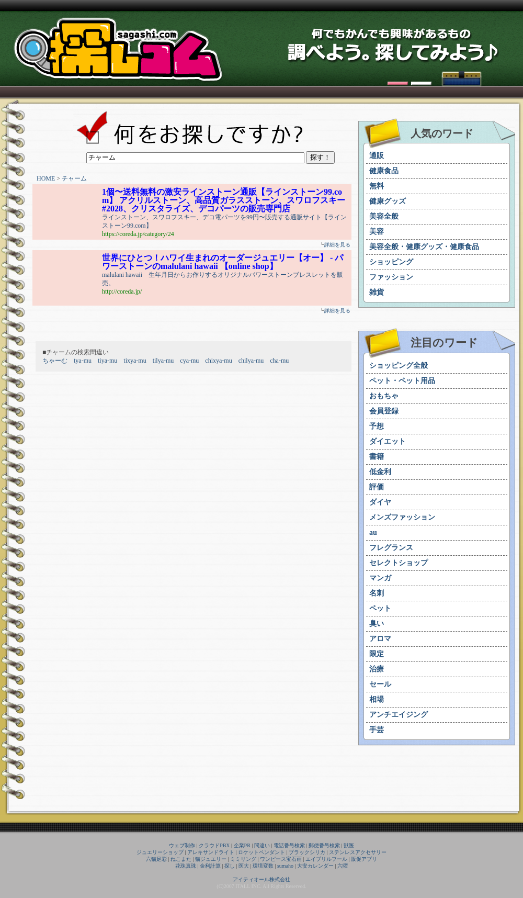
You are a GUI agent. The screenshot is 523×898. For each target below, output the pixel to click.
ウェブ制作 (182, 845)
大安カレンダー (315, 866)
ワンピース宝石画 (281, 859)
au (373, 532)
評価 (376, 487)
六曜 (342, 866)
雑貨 (376, 292)
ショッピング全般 (398, 365)
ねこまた (180, 859)
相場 (376, 699)
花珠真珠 (185, 866)
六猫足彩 (156, 859)
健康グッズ (387, 201)
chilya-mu (251, 360)
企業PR (242, 845)
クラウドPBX (214, 845)
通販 (376, 156)
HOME (46, 178)
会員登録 (384, 411)
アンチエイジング (398, 715)
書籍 (376, 457)
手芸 (376, 730)
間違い (262, 845)
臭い (376, 623)
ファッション (391, 277)
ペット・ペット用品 (402, 381)
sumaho (285, 866)
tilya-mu (163, 360)
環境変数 (263, 866)
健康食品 (384, 171)
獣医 (349, 845)
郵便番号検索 (324, 845)
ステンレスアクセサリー (357, 852)
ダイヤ (380, 502)
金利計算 (210, 866)
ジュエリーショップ (160, 852)
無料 (376, 186)
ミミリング (243, 859)
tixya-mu (134, 360)
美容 (376, 231)
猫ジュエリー (210, 859)
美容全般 (384, 216)
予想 (376, 426)
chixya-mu (218, 360)
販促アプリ (364, 859)
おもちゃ (384, 396)
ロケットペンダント (261, 852)
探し (229, 866)
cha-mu (279, 360)
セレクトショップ (398, 563)
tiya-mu (107, 360)
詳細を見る (337, 245)
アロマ (380, 639)
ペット (380, 608)
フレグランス (391, 548)
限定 (376, 654)
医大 (243, 866)
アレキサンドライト (210, 852)
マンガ (380, 578)
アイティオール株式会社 (261, 879)
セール (380, 684)
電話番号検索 (289, 845)
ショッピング (391, 262)
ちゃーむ (54, 360)
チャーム (74, 178)
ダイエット (387, 441)
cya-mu (189, 360)
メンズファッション (402, 517)
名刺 (376, 593)
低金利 (380, 472)
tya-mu (83, 360)
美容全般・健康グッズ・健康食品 (424, 247)
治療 (376, 669)
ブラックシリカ (307, 852)
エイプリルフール (326, 859)
